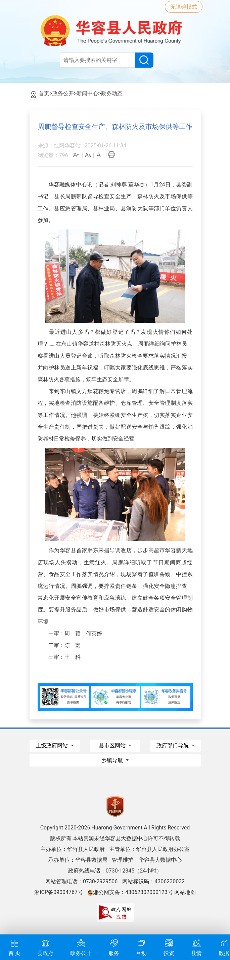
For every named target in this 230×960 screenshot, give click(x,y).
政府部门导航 (173, 745)
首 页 (14, 946)
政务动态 (112, 93)
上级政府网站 (52, 745)
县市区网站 (113, 745)
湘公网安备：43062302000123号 (130, 892)
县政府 (45, 946)
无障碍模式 (183, 7)
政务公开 (63, 93)
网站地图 (185, 892)
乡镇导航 (112, 760)
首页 (44, 93)
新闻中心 (87, 93)
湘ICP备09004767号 (58, 892)
